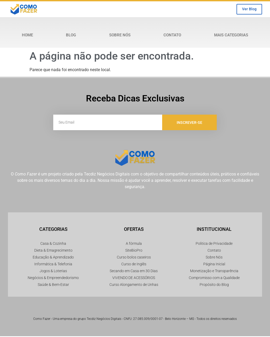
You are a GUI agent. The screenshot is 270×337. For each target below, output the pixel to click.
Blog (71, 35)
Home (27, 35)
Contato (172, 35)
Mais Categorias (231, 35)
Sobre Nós (120, 35)
